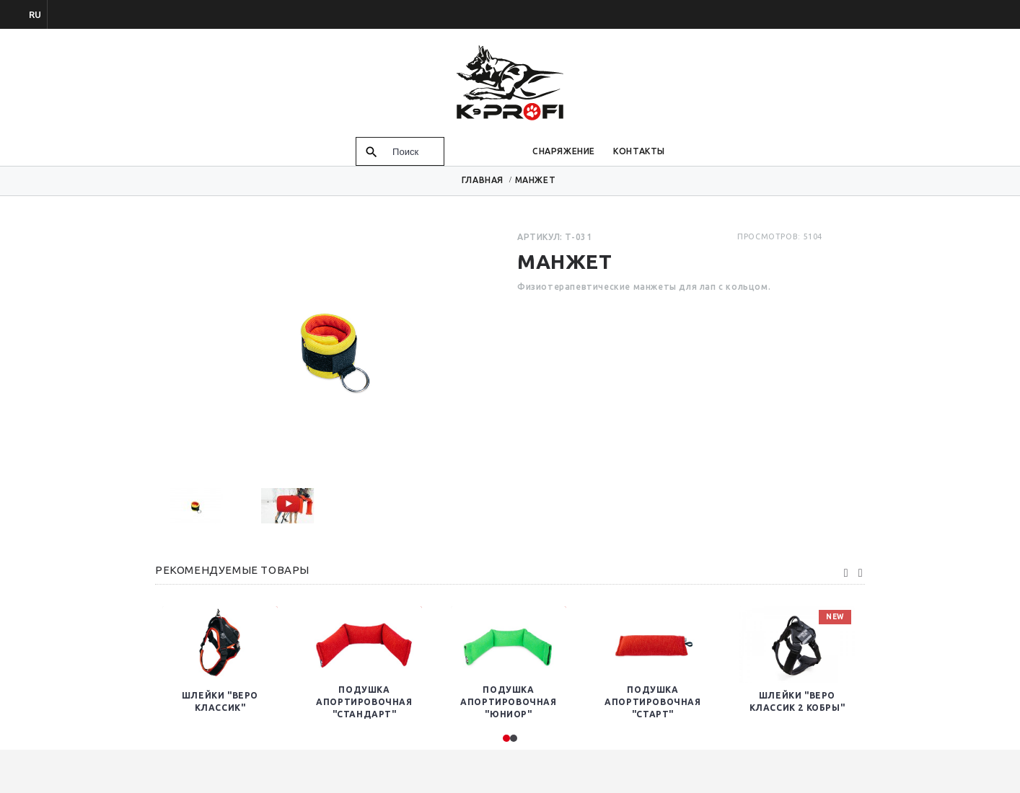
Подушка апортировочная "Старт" (652, 702)
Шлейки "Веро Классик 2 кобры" (797, 701)
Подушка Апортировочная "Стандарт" (364, 702)
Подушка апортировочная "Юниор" (508, 702)
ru (35, 14)
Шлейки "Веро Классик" (220, 701)
